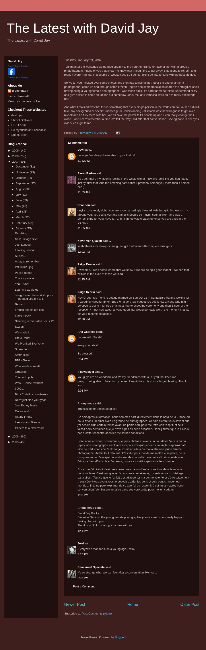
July (19, 194)
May (19, 206)
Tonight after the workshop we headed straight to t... (34, 296)
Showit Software (21, 120)
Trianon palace (24, 278)
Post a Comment (84, 586)
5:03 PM (83, 390)
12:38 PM (84, 319)
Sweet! (19, 326)
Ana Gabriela (86, 331)
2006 (15, 436)
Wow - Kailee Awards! (29, 383)
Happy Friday (23, 416)
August (20, 189)
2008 (15, 156)
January (21, 228)
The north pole (24, 377)
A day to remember (27, 261)
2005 (15, 442)
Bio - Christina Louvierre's (31, 394)
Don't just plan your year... (31, 400)
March (20, 217)
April (19, 211)
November (23, 172)
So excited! (22, 349)
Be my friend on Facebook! (28, 130)
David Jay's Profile (18, 66)
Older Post (189, 604)
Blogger (120, 637)
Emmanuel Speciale (91, 567)
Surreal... (21, 256)
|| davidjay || (86, 371)
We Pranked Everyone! (29, 343)
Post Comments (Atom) (97, 613)
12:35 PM (84, 279)
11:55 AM (84, 228)
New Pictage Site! (26, 239)
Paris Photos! (23, 272)
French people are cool (29, 309)
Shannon (84, 205)
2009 (15, 150)
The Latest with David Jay (83, 28)
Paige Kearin (86, 264)
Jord (81, 543)
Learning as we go (26, 289)
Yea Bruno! (22, 284)
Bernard (20, 304)
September (23, 183)
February (22, 223)
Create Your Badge (18, 77)
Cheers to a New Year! (29, 428)
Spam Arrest (19, 134)
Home (132, 604)
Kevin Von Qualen (90, 240)
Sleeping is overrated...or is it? (34, 321)
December (23, 166)
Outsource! (22, 411)
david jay (17, 115)
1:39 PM (83, 495)
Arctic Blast (22, 355)
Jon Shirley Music (26, 405)
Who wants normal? (27, 366)
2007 (15, 161)
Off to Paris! (22, 338)
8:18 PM (83, 554)
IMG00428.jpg (24, 267)
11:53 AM (84, 192)
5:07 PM (83, 578)
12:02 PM (84, 251)
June (19, 200)
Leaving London (25, 250)
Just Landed (23, 244)
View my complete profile (24, 101)
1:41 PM (83, 530)
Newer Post (74, 604)
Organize (21, 371)
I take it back (23, 315)
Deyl (81, 149)
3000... (19, 388)
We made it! (22, 332)
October (21, 177)
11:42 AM (84, 160)
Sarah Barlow (87, 173)
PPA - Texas (22, 360)
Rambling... (22, 233)
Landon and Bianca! (28, 422)
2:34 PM (83, 359)
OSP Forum (18, 125)
